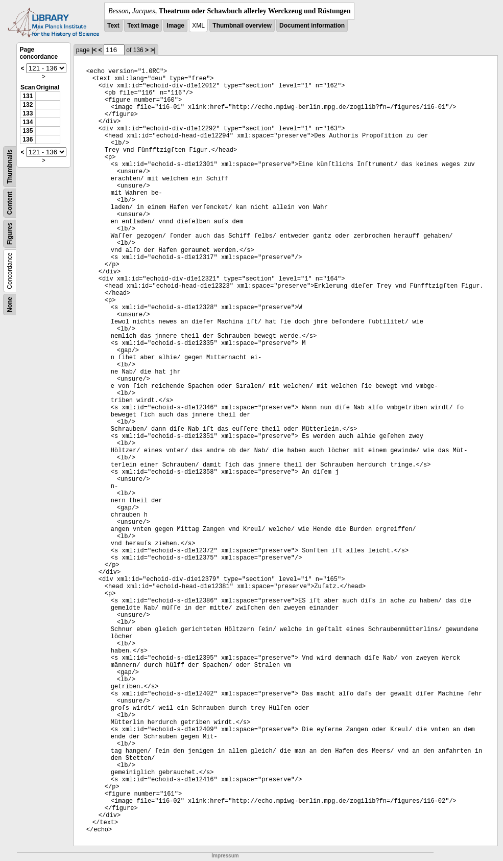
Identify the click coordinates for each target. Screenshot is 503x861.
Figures (9, 234)
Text (113, 25)
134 (27, 122)
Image (175, 25)
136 (27, 139)
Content (9, 203)
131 (27, 96)
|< (94, 50)
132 (27, 104)
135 (27, 130)
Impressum (224, 855)
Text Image (143, 25)
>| (152, 50)
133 (27, 113)
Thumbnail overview (241, 25)
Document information (312, 25)
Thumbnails (9, 166)
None (9, 304)
